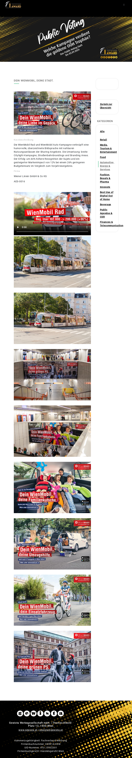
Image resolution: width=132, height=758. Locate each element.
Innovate (105, 187)
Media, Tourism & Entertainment (107, 148)
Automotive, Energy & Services (107, 166)
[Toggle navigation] (124, 4)
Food (103, 157)
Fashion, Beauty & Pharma (105, 178)
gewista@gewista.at (51, 730)
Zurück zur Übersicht (106, 106)
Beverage (105, 204)
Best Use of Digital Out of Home (106, 196)
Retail (103, 139)
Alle (102, 131)
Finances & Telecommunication (107, 224)
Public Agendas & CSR (106, 213)
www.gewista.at (28, 730)
